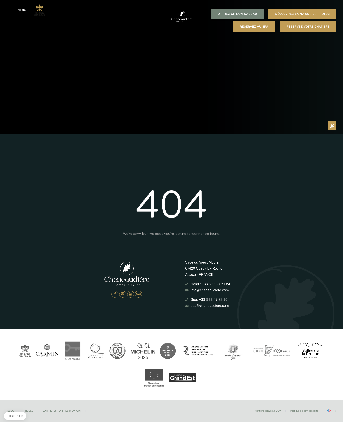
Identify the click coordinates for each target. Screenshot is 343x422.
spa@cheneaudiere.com (210, 306)
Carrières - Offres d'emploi (61, 411)
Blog (10, 411)
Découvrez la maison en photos (302, 14)
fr (334, 411)
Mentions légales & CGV (268, 411)
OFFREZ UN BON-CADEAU (237, 14)
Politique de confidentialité (304, 411)
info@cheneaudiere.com (210, 290)
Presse (28, 411)
